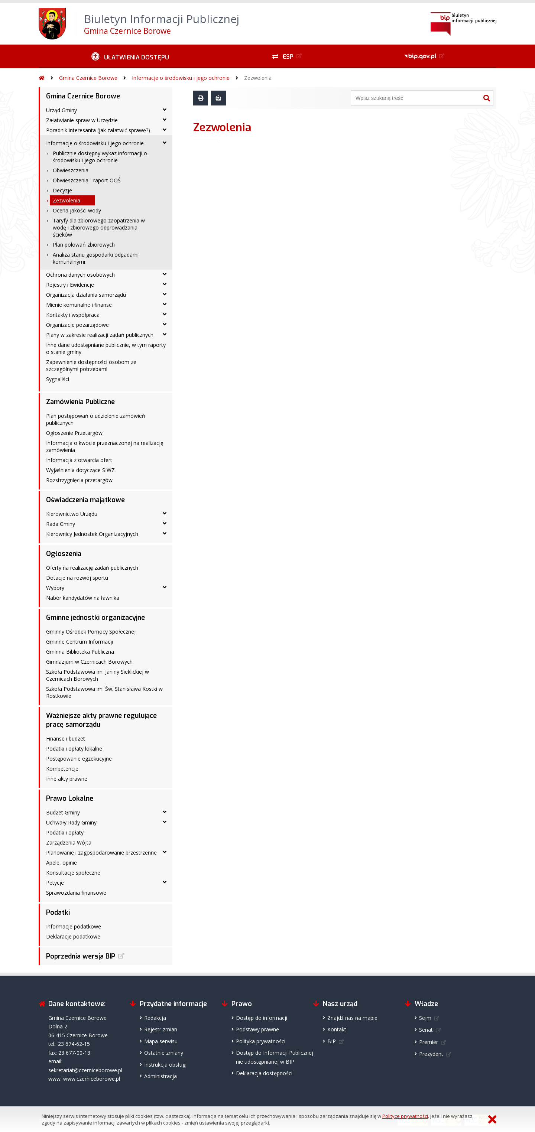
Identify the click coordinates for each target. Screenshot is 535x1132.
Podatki (58, 912)
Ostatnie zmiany (163, 1052)
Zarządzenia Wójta (68, 842)
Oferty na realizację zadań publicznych (92, 567)
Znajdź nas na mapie (352, 1017)
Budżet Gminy (63, 812)
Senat (426, 1029)
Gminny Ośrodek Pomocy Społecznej (91, 631)
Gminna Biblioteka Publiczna (80, 651)
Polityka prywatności (260, 1041)
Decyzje (62, 190)
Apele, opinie (61, 862)
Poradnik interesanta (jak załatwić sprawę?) (98, 130)
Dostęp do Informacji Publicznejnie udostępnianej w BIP (274, 1057)
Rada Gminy (60, 523)
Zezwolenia (258, 77)
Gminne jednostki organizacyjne (95, 617)
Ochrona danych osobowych (80, 274)
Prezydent (431, 1053)
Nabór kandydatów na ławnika (82, 597)
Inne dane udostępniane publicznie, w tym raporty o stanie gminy (106, 348)
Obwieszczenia (70, 170)
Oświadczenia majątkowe (85, 499)
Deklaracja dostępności (264, 1073)
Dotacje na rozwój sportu (77, 577)
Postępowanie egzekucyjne (79, 758)
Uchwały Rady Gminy (71, 822)
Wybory (55, 587)
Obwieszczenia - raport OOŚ (87, 180)
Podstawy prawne (257, 1029)
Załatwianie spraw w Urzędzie (82, 120)
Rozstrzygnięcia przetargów (79, 480)
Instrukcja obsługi (165, 1064)
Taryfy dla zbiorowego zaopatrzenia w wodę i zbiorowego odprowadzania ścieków (99, 227)
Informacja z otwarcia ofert (79, 459)
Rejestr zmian (160, 1029)
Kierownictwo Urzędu (71, 513)
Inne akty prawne (66, 778)
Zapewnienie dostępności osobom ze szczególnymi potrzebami (91, 365)
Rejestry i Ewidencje (70, 284)
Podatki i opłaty (65, 832)
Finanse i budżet (65, 738)
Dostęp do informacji (261, 1017)
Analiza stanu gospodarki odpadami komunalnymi (96, 258)
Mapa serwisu (161, 1041)
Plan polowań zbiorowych (84, 244)
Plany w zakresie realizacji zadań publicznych (99, 334)
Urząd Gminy (61, 110)
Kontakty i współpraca (73, 314)
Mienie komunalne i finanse (79, 304)
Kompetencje (62, 768)
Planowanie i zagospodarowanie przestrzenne (101, 852)
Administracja (160, 1076)
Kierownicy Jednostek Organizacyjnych (92, 533)
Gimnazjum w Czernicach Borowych (89, 661)
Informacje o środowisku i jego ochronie (181, 77)
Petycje (55, 882)
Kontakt (336, 1029)
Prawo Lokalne (69, 798)
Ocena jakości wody (77, 210)
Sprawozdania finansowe (76, 892)
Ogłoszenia (63, 553)
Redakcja (155, 1017)
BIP (331, 1041)
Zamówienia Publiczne (80, 401)
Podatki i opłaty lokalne (74, 748)
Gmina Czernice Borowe (88, 77)
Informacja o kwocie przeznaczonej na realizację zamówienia (104, 446)
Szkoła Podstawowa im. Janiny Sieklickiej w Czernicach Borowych (97, 675)
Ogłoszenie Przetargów (74, 432)
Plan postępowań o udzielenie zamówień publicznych (95, 419)
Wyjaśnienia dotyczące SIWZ (80, 470)
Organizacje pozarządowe (77, 324)
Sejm (425, 1017)
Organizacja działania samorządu (86, 294)
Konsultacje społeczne (73, 872)
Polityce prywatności (405, 1116)
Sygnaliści (57, 379)
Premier (428, 1041)
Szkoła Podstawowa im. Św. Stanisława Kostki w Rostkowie (104, 692)
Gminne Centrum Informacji (79, 641)
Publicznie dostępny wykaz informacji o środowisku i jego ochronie (100, 157)
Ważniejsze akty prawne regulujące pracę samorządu (101, 720)
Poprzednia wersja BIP (80, 956)
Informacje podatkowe (73, 926)
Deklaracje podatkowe (73, 936)
